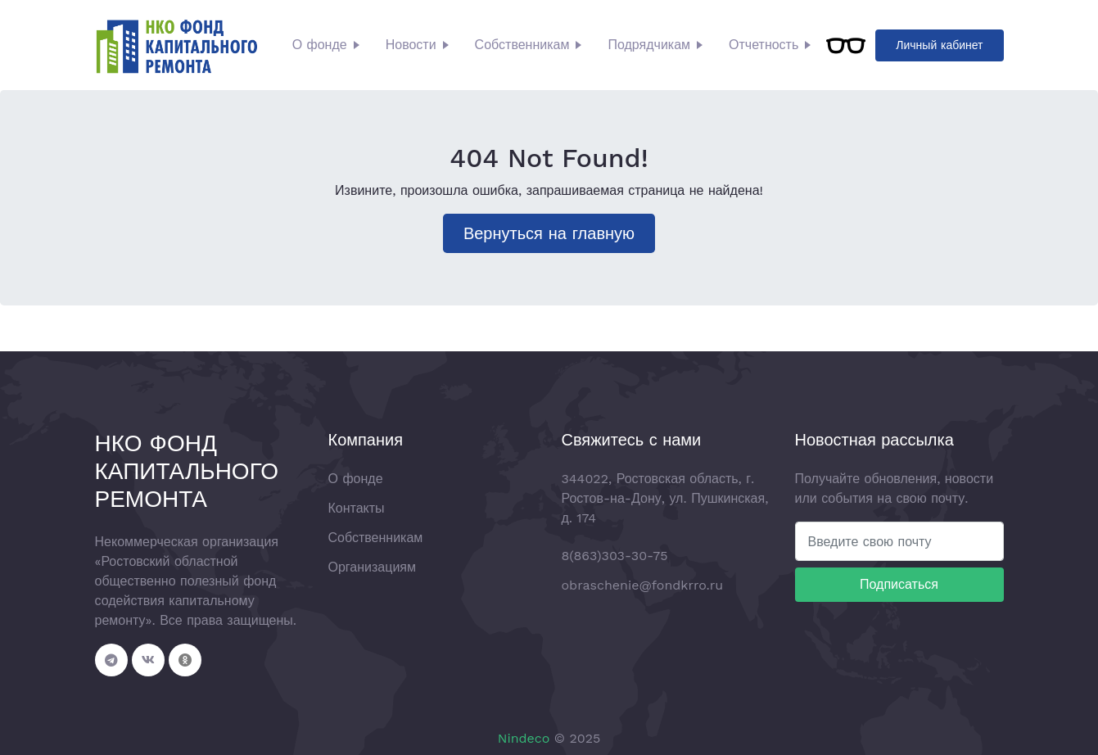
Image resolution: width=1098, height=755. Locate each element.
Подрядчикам (649, 44)
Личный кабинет (939, 45)
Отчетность (763, 44)
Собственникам (522, 44)
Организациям (372, 567)
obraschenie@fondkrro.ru (643, 585)
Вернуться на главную (549, 233)
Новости (411, 44)
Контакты (356, 508)
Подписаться (899, 584)
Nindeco (524, 738)
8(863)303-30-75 (615, 555)
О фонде (319, 44)
